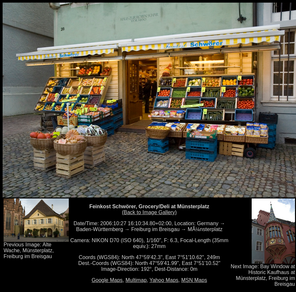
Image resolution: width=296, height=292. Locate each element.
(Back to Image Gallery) (149, 212)
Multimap (136, 280)
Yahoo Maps (163, 280)
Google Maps (107, 280)
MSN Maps (194, 280)
